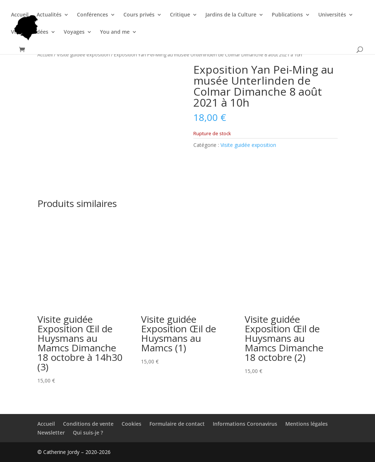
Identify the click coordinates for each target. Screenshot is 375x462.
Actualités (49, 15)
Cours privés (139, 15)
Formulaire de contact (177, 423)
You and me (115, 32)
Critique (180, 15)
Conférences (92, 15)
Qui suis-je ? (88, 432)
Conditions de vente (88, 423)
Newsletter (51, 432)
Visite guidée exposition (83, 54)
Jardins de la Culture (230, 15)
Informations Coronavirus (245, 423)
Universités (332, 15)
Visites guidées (29, 32)
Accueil (20, 15)
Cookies (131, 423)
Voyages (74, 32)
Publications (287, 15)
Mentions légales (306, 423)
